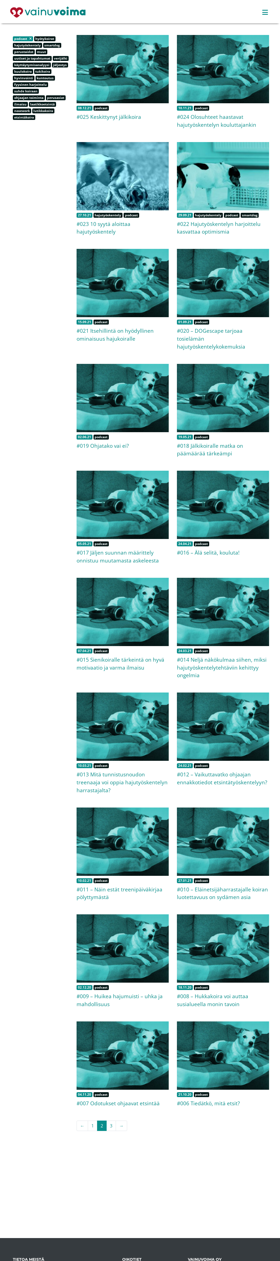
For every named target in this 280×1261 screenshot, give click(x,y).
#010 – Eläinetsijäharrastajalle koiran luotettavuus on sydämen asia (222, 893)
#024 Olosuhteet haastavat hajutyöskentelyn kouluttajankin (216, 120)
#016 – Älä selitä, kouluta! (208, 552)
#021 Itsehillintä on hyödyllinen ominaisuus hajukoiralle (115, 334)
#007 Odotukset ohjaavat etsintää (118, 1103)
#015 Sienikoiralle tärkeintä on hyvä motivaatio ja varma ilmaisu (120, 663)
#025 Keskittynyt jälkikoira (109, 116)
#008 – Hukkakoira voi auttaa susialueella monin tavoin (212, 1000)
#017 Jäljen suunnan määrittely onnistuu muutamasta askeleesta (118, 556)
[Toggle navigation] (265, 12)
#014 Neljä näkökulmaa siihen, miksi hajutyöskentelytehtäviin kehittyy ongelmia (222, 667)
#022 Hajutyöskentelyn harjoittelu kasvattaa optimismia (219, 227)
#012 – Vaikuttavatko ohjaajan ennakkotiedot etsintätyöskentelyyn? (222, 778)
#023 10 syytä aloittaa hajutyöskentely (103, 227)
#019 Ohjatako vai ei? (103, 445)
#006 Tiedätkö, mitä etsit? (208, 1103)
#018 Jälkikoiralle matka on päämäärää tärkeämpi (210, 449)
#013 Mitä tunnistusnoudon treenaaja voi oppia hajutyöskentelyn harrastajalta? (122, 782)
